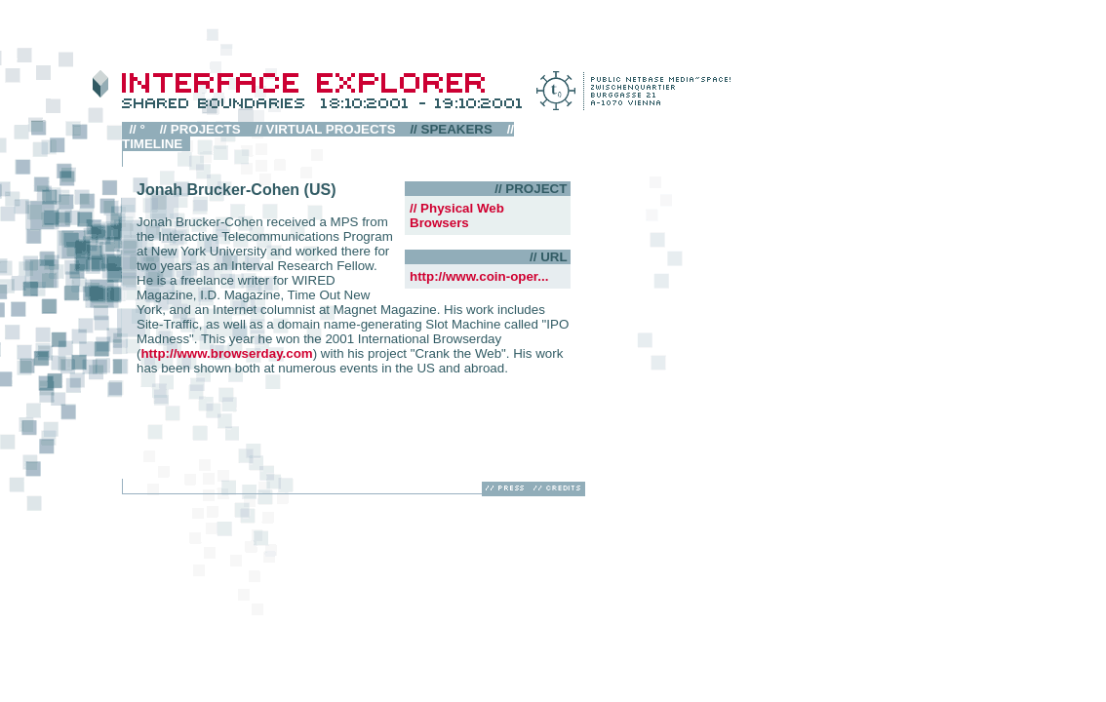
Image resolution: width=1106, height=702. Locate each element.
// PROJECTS (200, 129)
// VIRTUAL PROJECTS (325, 129)
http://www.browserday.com (226, 353)
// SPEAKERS (451, 129)
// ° (137, 129)
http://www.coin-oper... (479, 276)
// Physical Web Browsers (457, 215)
